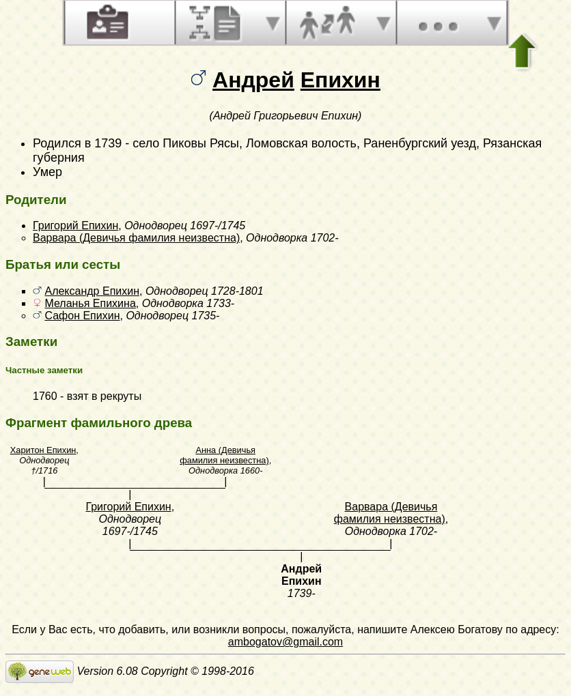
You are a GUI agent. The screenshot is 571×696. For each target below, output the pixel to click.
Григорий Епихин (75, 225)
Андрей (253, 80)
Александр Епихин (91, 291)
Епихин (340, 80)
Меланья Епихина (89, 303)
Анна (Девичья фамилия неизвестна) (224, 455)
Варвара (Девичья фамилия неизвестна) (136, 238)
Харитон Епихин (43, 450)
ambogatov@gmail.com (285, 642)
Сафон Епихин (82, 315)
